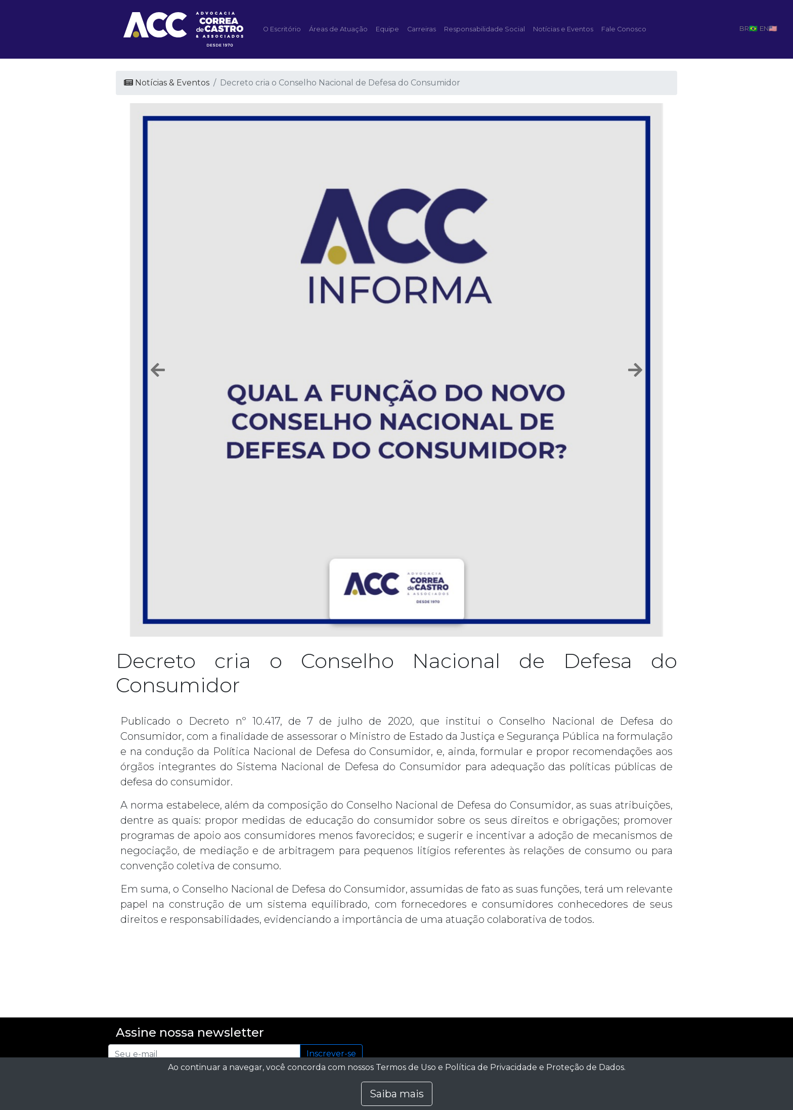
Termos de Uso (406, 1067)
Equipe (387, 29)
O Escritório (282, 29)
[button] (158, 370)
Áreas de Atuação (338, 29)
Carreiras (421, 29)
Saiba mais (397, 1094)
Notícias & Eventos (166, 82)
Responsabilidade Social (484, 29)
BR (744, 28)
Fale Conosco (623, 29)
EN (764, 28)
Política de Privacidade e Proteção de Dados (534, 1067)
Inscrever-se (331, 1053)
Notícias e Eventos (563, 29)
